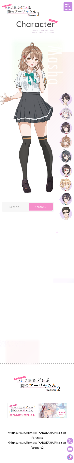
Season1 (15, 215)
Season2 (40, 215)
